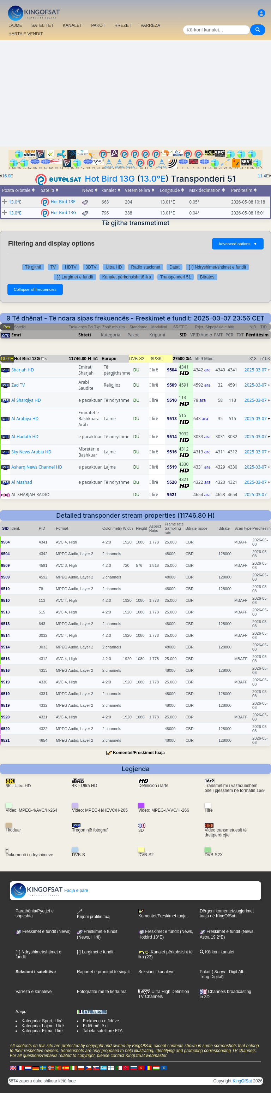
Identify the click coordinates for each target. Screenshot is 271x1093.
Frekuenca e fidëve (101, 1020)
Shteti (84, 335)
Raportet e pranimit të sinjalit (104, 971)
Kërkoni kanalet (217, 952)
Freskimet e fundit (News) (43, 931)
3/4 (189, 358)
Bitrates (207, 277)
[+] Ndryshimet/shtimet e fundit (217, 267)
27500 (179, 358)
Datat (174, 267)
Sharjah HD (22, 370)
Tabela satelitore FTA (103, 1030)
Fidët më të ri (95, 1025)
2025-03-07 (256, 370)
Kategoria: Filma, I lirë (42, 1030)
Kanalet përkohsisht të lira (126, 277)
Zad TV (18, 385)
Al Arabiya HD (24, 419)
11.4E (263, 176)
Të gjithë (33, 267)
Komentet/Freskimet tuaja (139, 752)
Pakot (205, 971)
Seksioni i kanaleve (156, 971)
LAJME (15, 25)
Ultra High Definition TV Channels (163, 994)
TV (53, 267)
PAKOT (98, 25)
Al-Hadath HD (24, 437)
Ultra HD (114, 267)
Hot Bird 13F (63, 201)
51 (96, 358)
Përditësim (257, 335)
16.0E (7, 176)
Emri (16, 335)
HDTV (71, 267)
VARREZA (150, 25)
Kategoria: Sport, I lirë (42, 1020)
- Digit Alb (235, 971)
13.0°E (152, 179)
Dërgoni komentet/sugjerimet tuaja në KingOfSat (227, 913)
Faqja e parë (49, 890)
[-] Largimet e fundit (74, 277)
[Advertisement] (135, 93)
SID (183, 335)
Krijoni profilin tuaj (93, 914)
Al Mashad (21, 482)
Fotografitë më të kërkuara (102, 991)
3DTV (91, 267)
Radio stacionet (145, 267)
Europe (109, 358)
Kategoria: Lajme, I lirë (43, 1025)
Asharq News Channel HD (36, 467)
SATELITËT (42, 25)
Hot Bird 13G (110, 179)
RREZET (122, 25)
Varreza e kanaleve (34, 991)
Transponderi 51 (175, 277)
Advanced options (237, 244)
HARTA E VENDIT (25, 33)
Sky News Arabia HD (31, 452)
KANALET (72, 25)
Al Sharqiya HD (26, 400)
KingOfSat (242, 1081)
